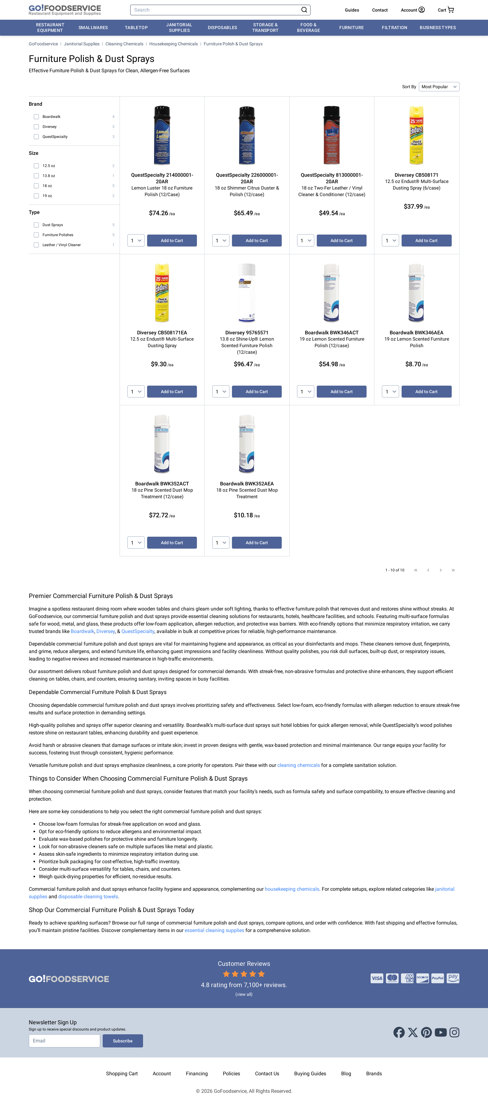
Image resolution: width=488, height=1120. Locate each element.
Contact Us (267, 1074)
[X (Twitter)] (413, 1032)
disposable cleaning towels (88, 897)
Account (162, 1074)
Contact (380, 10)
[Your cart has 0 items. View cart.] (446, 10)
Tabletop (136, 27)
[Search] (215, 10)
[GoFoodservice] (65, 10)
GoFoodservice (43, 43)
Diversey (105, 631)
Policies (231, 1074)
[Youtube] (440, 1032)
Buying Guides (310, 1074)
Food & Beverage (308, 27)
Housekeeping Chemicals (173, 43)
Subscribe (123, 1040)
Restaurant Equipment (50, 27)
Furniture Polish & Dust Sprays (233, 43)
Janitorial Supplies (179, 27)
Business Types (438, 27)
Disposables (222, 27)
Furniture (351, 27)
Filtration (395, 27)
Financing (197, 1074)
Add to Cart (172, 240)
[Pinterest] (426, 1032)
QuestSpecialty (137, 631)
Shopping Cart (122, 1074)
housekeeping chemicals (292, 889)
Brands (374, 1074)
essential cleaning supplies (214, 930)
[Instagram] (454, 1032)
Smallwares (93, 27)
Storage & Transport (265, 27)
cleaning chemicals (298, 765)
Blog (346, 1074)
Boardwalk (82, 631)
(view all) (244, 994)
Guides (352, 10)
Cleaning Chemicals (124, 43)
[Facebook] (399, 1032)
